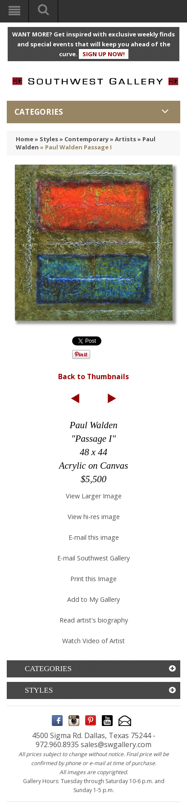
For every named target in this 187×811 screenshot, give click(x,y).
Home (24, 139)
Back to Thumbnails (93, 376)
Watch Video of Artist (93, 640)
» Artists (123, 139)
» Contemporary (84, 139)
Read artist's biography (93, 620)
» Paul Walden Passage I (76, 147)
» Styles (46, 139)
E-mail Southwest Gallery (93, 558)
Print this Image (93, 578)
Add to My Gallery (93, 599)
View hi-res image (94, 516)
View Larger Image (94, 496)
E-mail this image (93, 537)
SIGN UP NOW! (103, 54)
